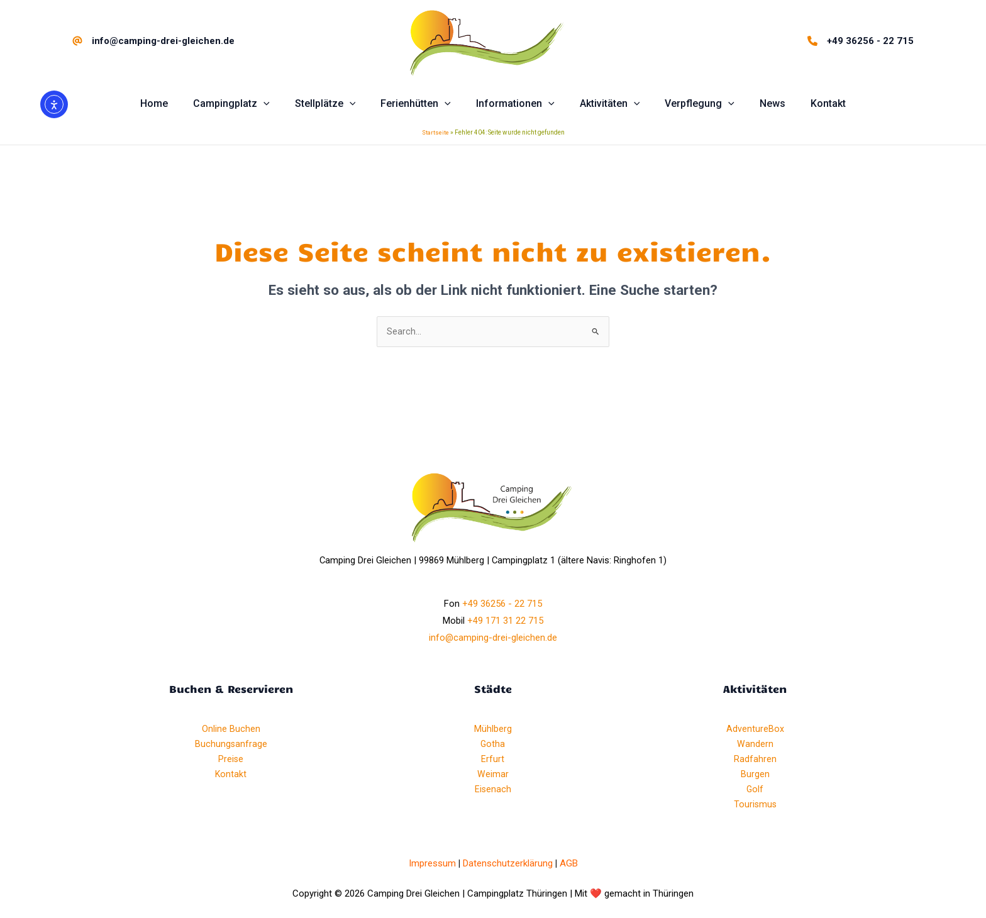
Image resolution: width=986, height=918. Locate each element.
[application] (278, 103)
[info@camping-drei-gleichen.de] (153, 40)
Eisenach (492, 791)
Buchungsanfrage (230, 745)
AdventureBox (755, 730)
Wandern (755, 745)
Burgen (755, 776)
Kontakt (231, 776)
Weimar (493, 776)
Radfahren (755, 760)
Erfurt (492, 760)
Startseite (435, 133)
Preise (231, 760)
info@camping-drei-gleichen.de (493, 639)
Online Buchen (231, 730)
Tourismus (755, 806)
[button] (246, 103)
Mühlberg (493, 730)
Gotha (493, 745)
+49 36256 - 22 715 (502, 605)
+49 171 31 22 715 (505, 622)
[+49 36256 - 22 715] (860, 40)
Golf (755, 791)
